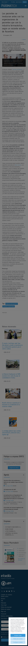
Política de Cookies (18, 639)
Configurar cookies (18, 642)
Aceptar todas (18, 635)
